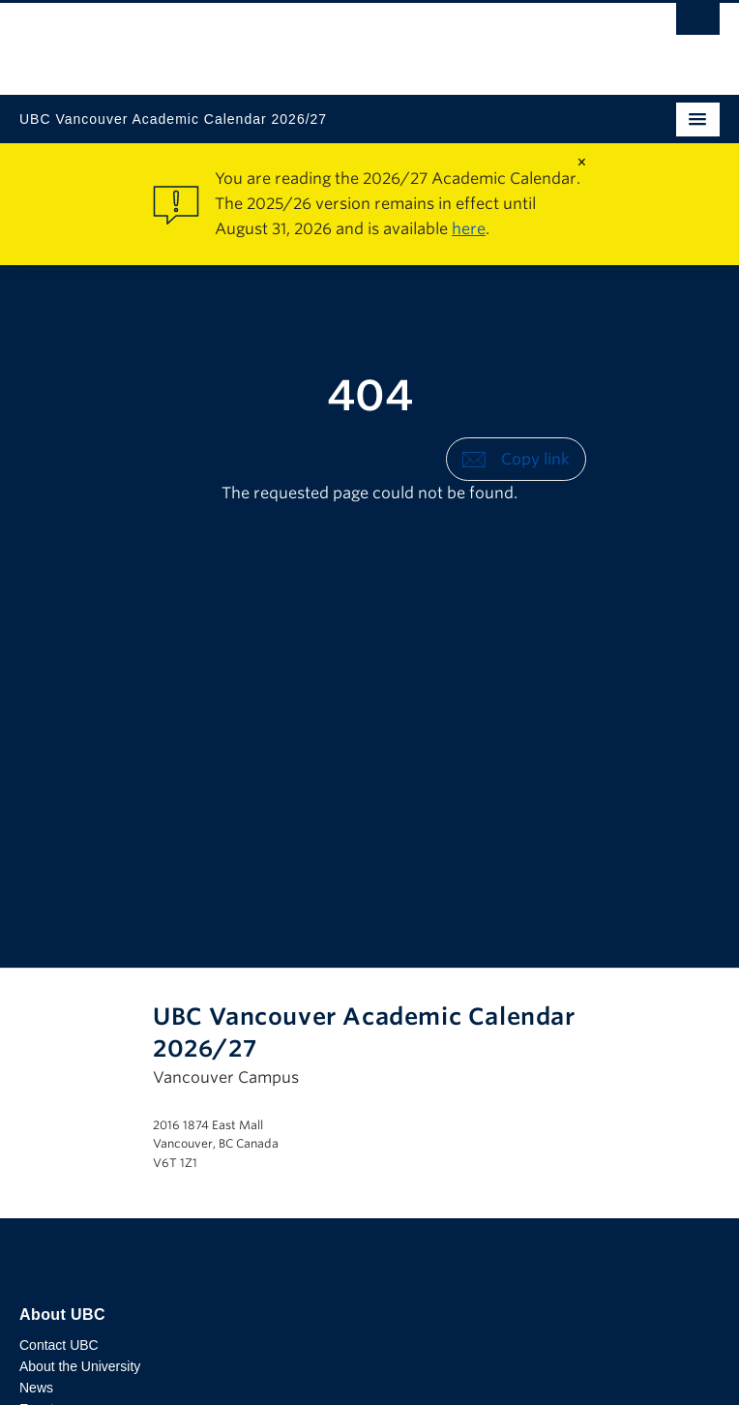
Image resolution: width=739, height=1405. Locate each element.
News (36, 1387)
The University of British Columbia (264, 39)
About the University (79, 1366)
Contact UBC (59, 1345)
